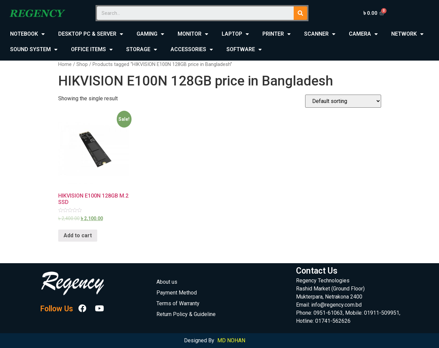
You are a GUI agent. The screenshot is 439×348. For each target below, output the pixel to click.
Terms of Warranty (177, 303)
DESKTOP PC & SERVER (90, 34)
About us (166, 282)
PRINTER (276, 34)
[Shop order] (343, 101)
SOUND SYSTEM (34, 49)
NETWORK (407, 34)
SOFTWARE (244, 49)
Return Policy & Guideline (186, 314)
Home (65, 64)
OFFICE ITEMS (92, 49)
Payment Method (176, 292)
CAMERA (363, 34)
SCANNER (319, 34)
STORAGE (141, 49)
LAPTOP (235, 34)
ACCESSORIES (192, 49)
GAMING (150, 34)
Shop (82, 64)
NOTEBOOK (27, 34)
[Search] (300, 13)
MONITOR (193, 34)
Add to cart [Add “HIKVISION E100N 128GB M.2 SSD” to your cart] (78, 235)
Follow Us (56, 309)
